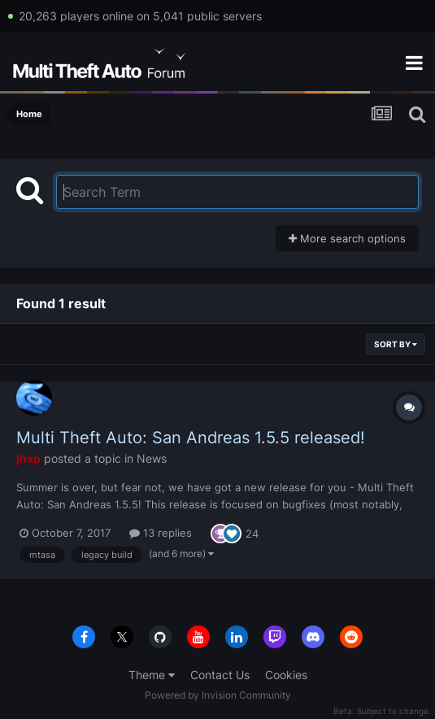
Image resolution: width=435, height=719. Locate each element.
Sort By (395, 344)
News (152, 458)
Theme (151, 675)
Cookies (286, 675)
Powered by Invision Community (218, 695)
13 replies (160, 532)
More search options (347, 238)
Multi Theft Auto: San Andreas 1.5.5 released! (190, 437)
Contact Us (220, 675)
